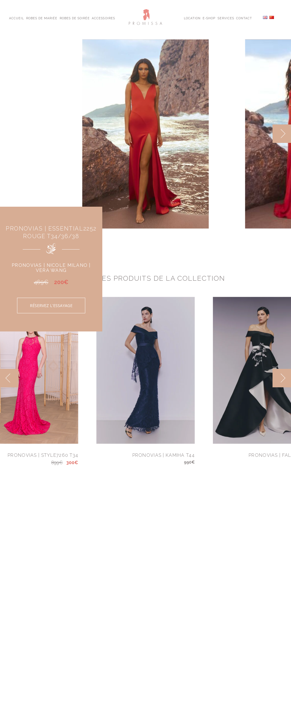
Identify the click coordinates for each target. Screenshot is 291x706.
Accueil (16, 18)
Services (226, 18)
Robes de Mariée (42, 18)
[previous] (9, 378)
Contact (244, 18)
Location (192, 18)
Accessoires (103, 18)
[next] (282, 133)
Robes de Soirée (75, 18)
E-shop (209, 18)
